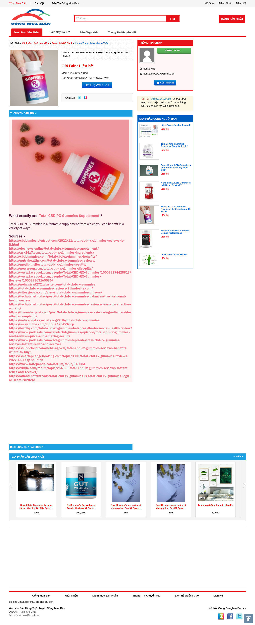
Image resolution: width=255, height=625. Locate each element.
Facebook (230, 616)
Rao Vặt (39, 3)
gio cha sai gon (44, 601)
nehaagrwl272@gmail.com (159, 73)
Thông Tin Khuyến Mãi (122, 32)
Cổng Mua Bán (17, 3)
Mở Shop (210, 3)
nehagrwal (149, 68)
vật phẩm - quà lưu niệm (35, 43)
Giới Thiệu (71, 595)
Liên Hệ (218, 595)
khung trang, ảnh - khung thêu (91, 43)
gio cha (13, 601)
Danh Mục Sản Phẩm (26, 32)
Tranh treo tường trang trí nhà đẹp (215, 505)
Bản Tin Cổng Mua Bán (65, 3)
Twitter (79, 97)
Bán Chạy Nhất (89, 32)
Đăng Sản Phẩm (232, 19)
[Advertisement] (70, 410)
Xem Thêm (238, 456)
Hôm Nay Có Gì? (59, 31)
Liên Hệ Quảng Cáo (187, 595)
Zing (85, 97)
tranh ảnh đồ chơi (62, 43)
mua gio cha (27, 601)
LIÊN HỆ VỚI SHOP (96, 85)
